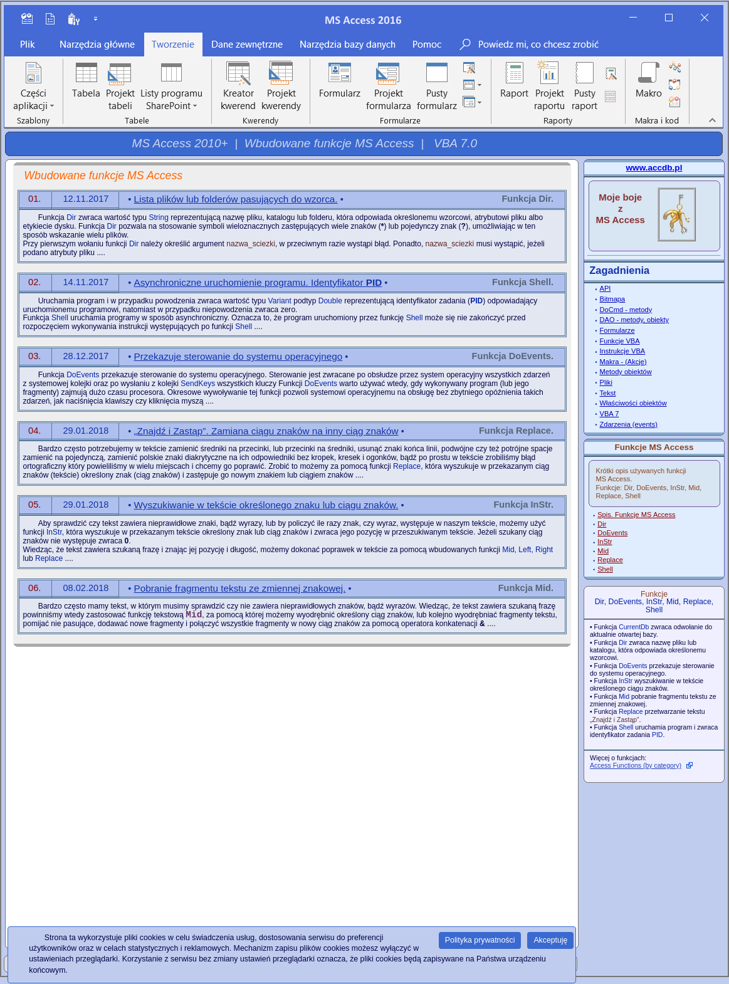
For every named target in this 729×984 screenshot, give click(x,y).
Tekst (608, 393)
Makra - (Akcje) (623, 361)
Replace (610, 559)
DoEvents (612, 532)
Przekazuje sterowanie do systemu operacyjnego (238, 356)
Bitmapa (613, 299)
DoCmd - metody (626, 309)
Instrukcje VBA (623, 351)
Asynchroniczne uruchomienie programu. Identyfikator (258, 282)
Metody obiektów (626, 371)
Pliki (606, 382)
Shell (605, 569)
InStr (604, 541)
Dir (601, 524)
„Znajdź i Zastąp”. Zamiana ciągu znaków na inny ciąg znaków (266, 431)
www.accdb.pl (654, 167)
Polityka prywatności (480, 940)
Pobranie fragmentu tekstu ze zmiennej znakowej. (240, 588)
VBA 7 (609, 413)
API (605, 288)
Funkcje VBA (620, 341)
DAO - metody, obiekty (634, 319)
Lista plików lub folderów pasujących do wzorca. (236, 199)
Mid (603, 551)
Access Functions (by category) (635, 765)
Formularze (617, 330)
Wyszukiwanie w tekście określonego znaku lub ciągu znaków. (266, 505)
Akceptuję (550, 940)
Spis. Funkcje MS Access (636, 514)
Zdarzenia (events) (629, 424)
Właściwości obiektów (633, 403)
